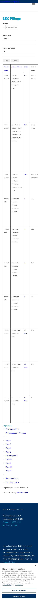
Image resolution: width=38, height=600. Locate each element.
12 (8, 467)
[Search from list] (11, 27)
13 (8, 470)
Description (17, 67)
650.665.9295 (15, 522)
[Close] (35, 565)
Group (5, 23)
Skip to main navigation (9, 1)
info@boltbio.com (10, 525)
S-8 (25, 174)
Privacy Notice (9, 562)
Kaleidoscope (22, 492)
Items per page (9, 48)
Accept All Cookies (19, 596)
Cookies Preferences (19, 590)
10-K (25, 125)
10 (8, 459)
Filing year (7, 35)
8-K (25, 75)
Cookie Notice (19, 585)
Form (26, 67)
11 (8, 463)
